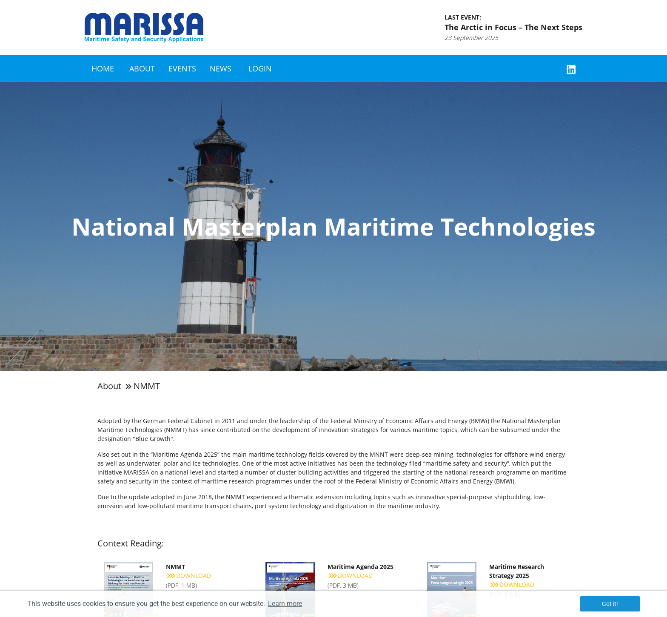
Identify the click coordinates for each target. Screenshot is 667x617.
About (142, 68)
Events (182, 68)
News (220, 68)
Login (260, 68)
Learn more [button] (285, 604)
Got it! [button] (610, 603)
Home (102, 68)
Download (188, 576)
